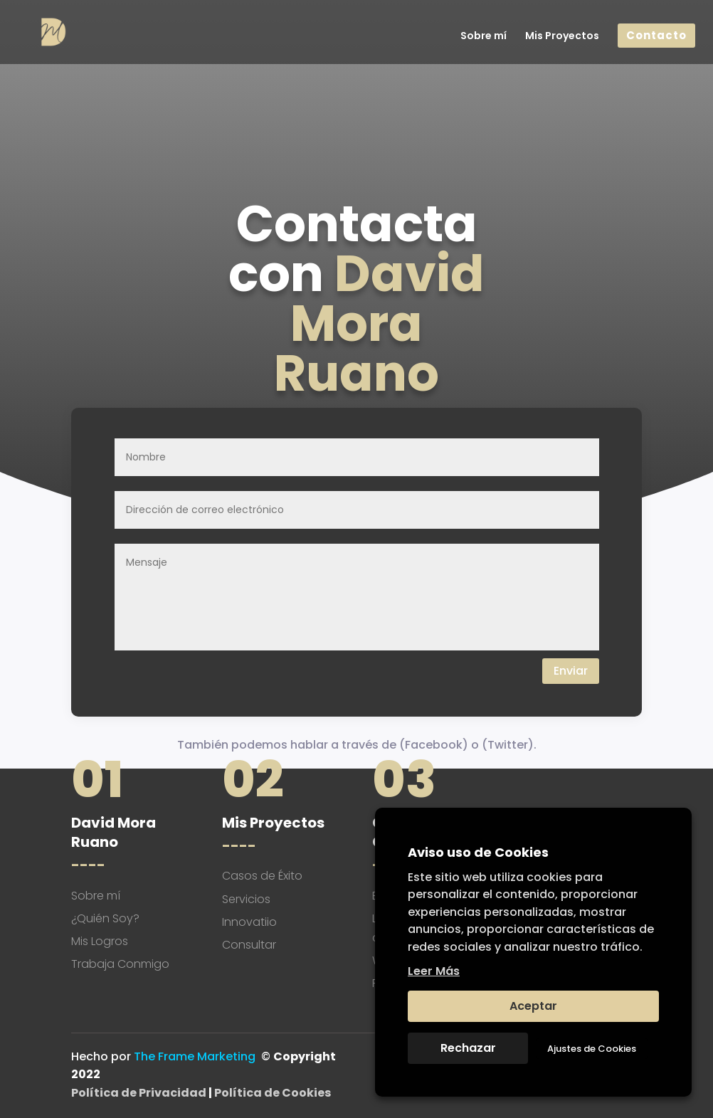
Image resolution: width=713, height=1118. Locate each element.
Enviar (571, 671)
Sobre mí (483, 37)
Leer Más (434, 971)
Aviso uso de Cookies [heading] (478, 852)
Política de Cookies (272, 1093)
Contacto (656, 36)
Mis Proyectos (562, 37)
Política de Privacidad (138, 1093)
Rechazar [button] (468, 1048)
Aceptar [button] (533, 1006)
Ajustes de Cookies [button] (591, 1048)
